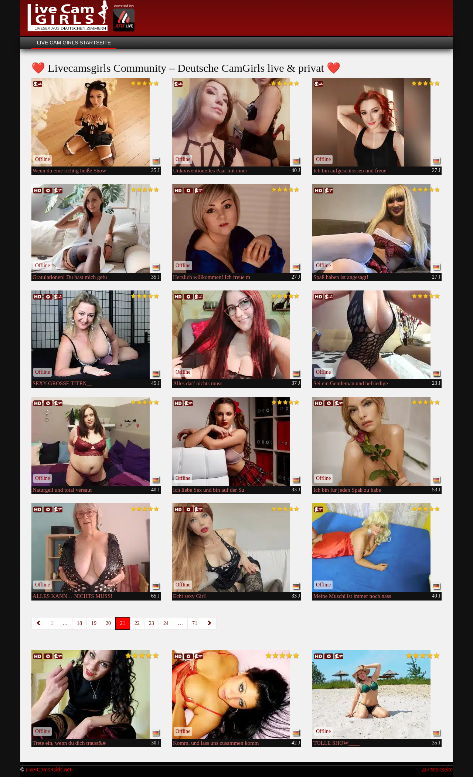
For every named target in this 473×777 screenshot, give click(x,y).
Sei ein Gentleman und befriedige (350, 383)
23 (151, 623)
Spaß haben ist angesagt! (340, 277)
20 (108, 623)
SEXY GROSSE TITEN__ (62, 383)
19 (93, 623)
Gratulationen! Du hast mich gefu (70, 277)
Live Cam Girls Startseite (74, 43)
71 (194, 623)
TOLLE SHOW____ (336, 743)
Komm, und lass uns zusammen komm (216, 743)
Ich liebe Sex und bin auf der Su (208, 490)
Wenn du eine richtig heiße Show (69, 171)
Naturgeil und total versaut (62, 490)
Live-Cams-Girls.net (48, 770)
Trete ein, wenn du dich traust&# (69, 743)
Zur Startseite (437, 770)
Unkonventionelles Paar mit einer (210, 171)
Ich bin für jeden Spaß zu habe (347, 490)
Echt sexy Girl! (190, 596)
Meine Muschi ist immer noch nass (352, 596)
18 (79, 623)
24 (166, 623)
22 (137, 623)
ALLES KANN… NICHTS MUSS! (72, 596)
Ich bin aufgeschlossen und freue (349, 171)
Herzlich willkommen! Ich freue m (211, 277)
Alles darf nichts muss (197, 383)
